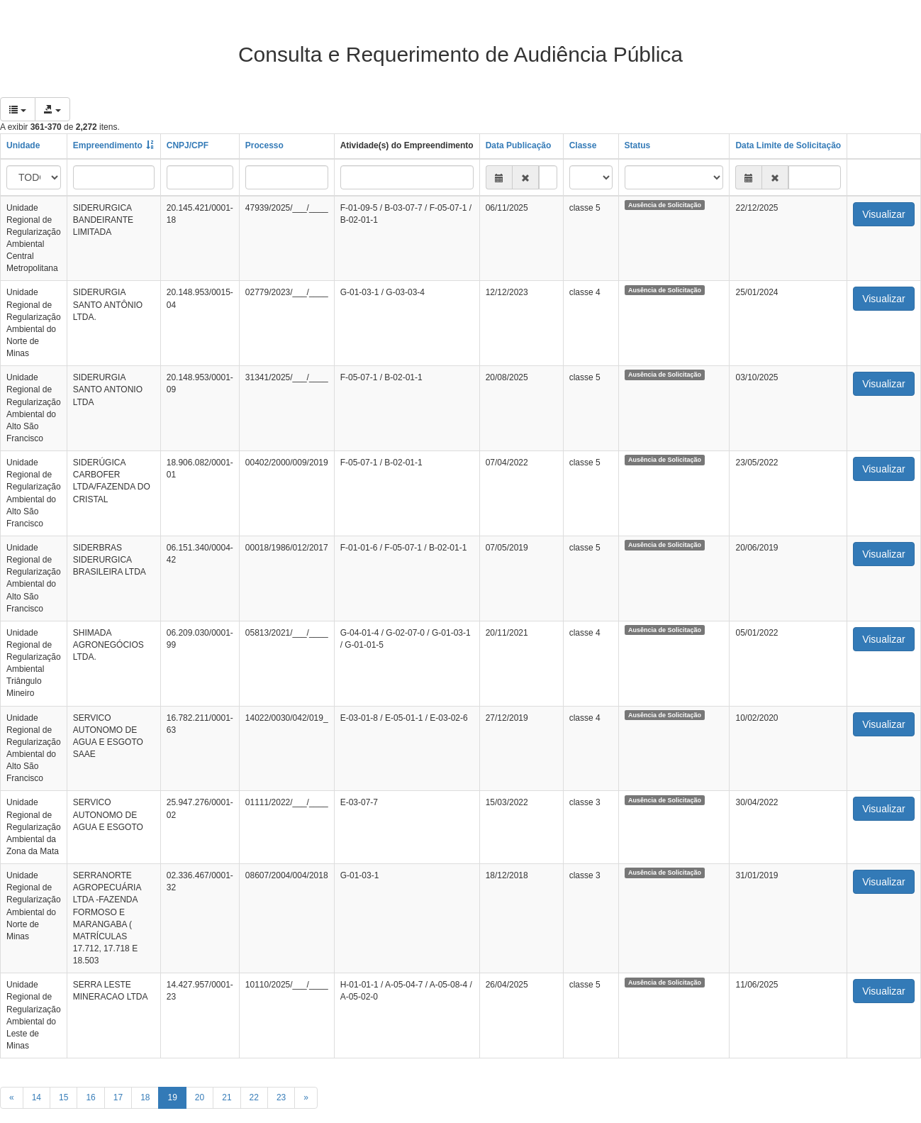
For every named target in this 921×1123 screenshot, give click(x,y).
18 (145, 1097)
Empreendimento (108, 145)
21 (226, 1097)
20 (199, 1097)
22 (254, 1097)
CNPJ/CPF (187, 145)
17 (118, 1097)
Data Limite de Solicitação (788, 145)
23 (281, 1097)
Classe (583, 145)
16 (90, 1097)
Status (638, 145)
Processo (264, 145)
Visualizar (883, 214)
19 (172, 1097)
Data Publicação (519, 145)
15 (63, 1097)
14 (36, 1097)
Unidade (23, 145)
